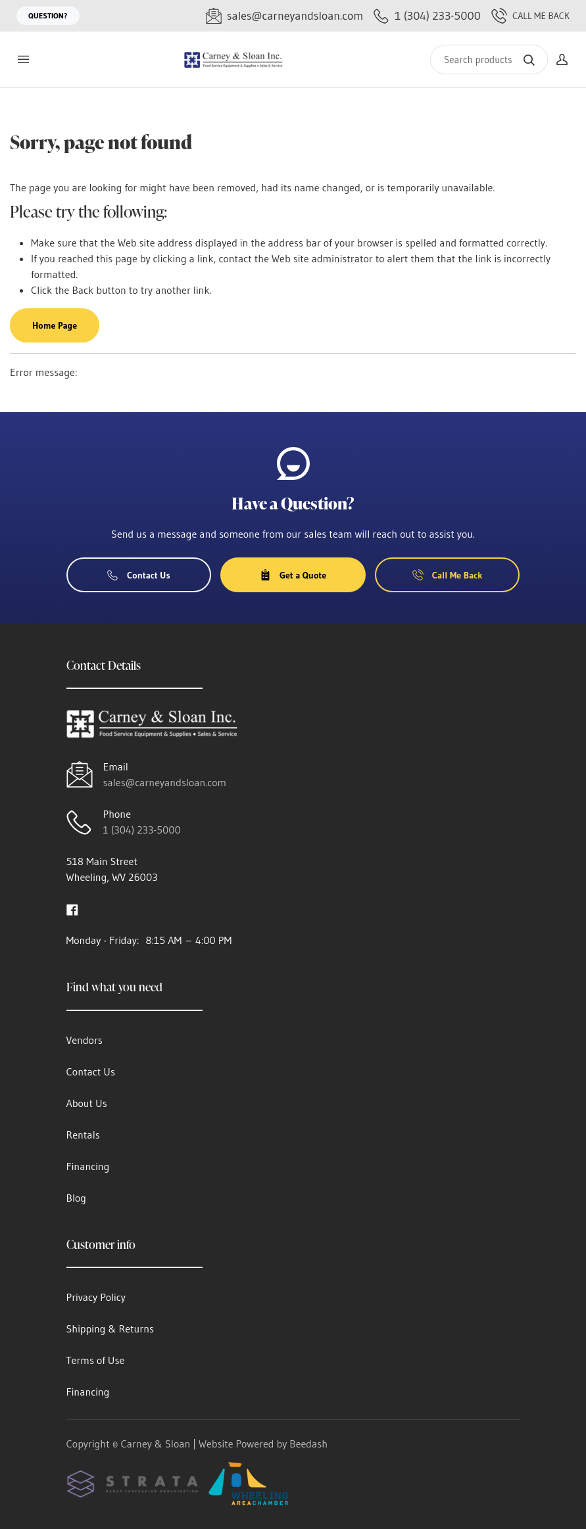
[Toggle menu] (23, 59)
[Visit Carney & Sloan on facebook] (72, 908)
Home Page (54, 325)
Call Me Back (530, 16)
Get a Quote (293, 575)
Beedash (308, 1443)
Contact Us (138, 575)
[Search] (489, 59)
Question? (48, 15)
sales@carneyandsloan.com (165, 782)
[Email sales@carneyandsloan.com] (284, 16)
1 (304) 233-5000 (142, 829)
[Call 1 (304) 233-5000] (427, 16)
